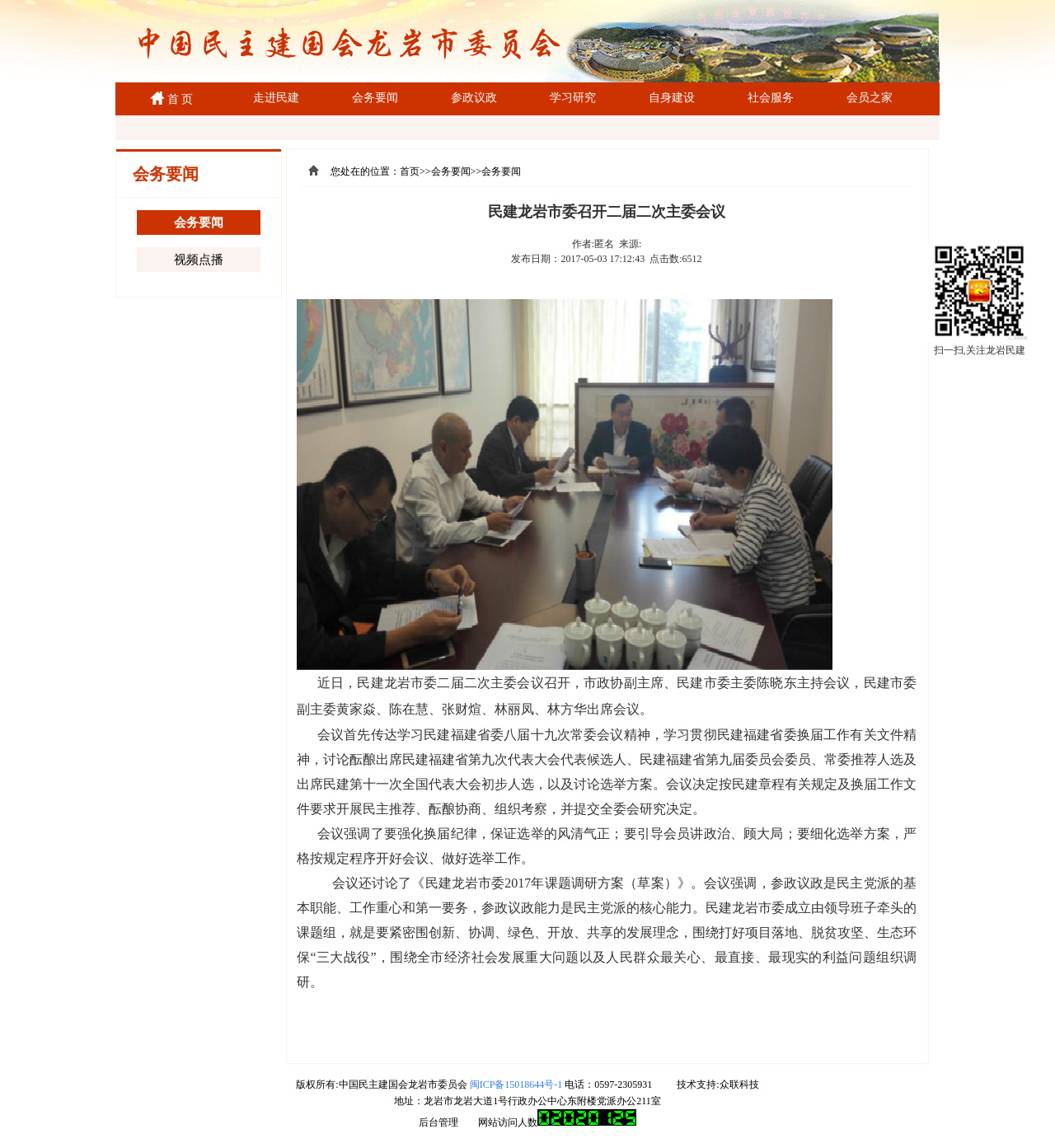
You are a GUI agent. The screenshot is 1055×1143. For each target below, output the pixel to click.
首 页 (178, 99)
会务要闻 (375, 97)
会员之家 (869, 97)
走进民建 (276, 97)
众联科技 (739, 1084)
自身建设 (672, 97)
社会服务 (771, 97)
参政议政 (474, 97)
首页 (410, 171)
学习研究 (573, 97)
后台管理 (438, 1122)
